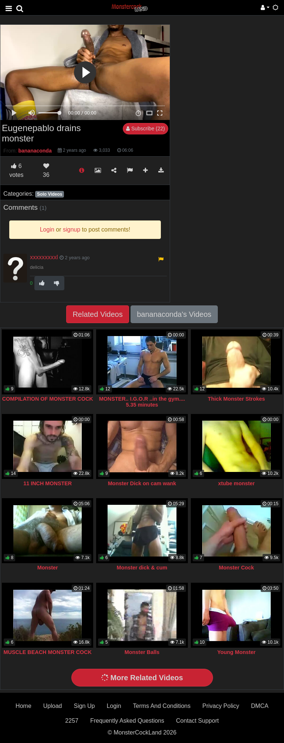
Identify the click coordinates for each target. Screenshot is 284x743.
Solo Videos (49, 194)
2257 (71, 721)
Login (113, 706)
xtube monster (236, 483)
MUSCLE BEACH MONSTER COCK (48, 652)
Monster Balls (142, 652)
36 (46, 170)
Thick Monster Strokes (236, 399)
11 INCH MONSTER (47, 483)
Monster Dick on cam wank (142, 483)
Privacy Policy (220, 706)
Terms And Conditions (162, 706)
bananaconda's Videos (174, 314)
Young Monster (236, 652)
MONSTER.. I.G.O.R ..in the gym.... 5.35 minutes (142, 402)
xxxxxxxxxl (44, 257)
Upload (52, 706)
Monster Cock (236, 568)
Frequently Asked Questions (127, 721)
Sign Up (84, 706)
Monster (47, 568)
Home (23, 706)
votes (16, 170)
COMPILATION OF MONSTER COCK (47, 399)
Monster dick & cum (142, 568)
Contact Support (197, 721)
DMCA (259, 706)
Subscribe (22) (145, 128)
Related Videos (97, 314)
